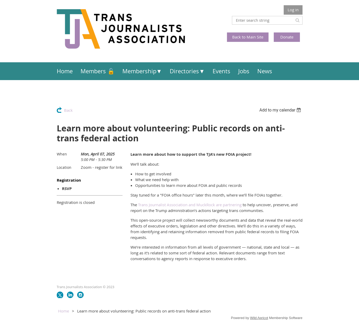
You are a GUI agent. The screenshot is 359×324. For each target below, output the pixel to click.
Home (63, 311)
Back (68, 110)
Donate (286, 37)
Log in (293, 9)
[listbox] (281, 110)
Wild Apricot (259, 318)
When (62, 154)
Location (64, 167)
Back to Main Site (247, 37)
